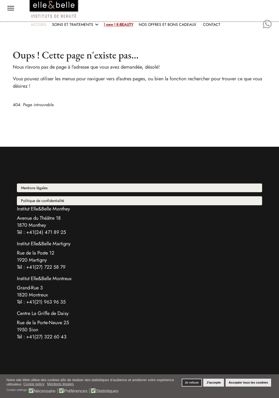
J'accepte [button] (214, 382)
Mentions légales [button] (60, 384)
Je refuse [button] (192, 382)
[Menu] (10, 8)
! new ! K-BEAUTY (118, 24)
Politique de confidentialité (42, 200)
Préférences (75, 391)
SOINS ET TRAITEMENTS (72, 24)
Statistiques (107, 391)
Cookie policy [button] (33, 384)
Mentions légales (34, 188)
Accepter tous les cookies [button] (248, 382)
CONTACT (211, 24)
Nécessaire (45, 391)
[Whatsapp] (267, 24)
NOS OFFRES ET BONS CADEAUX (167, 24)
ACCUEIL (39, 24)
